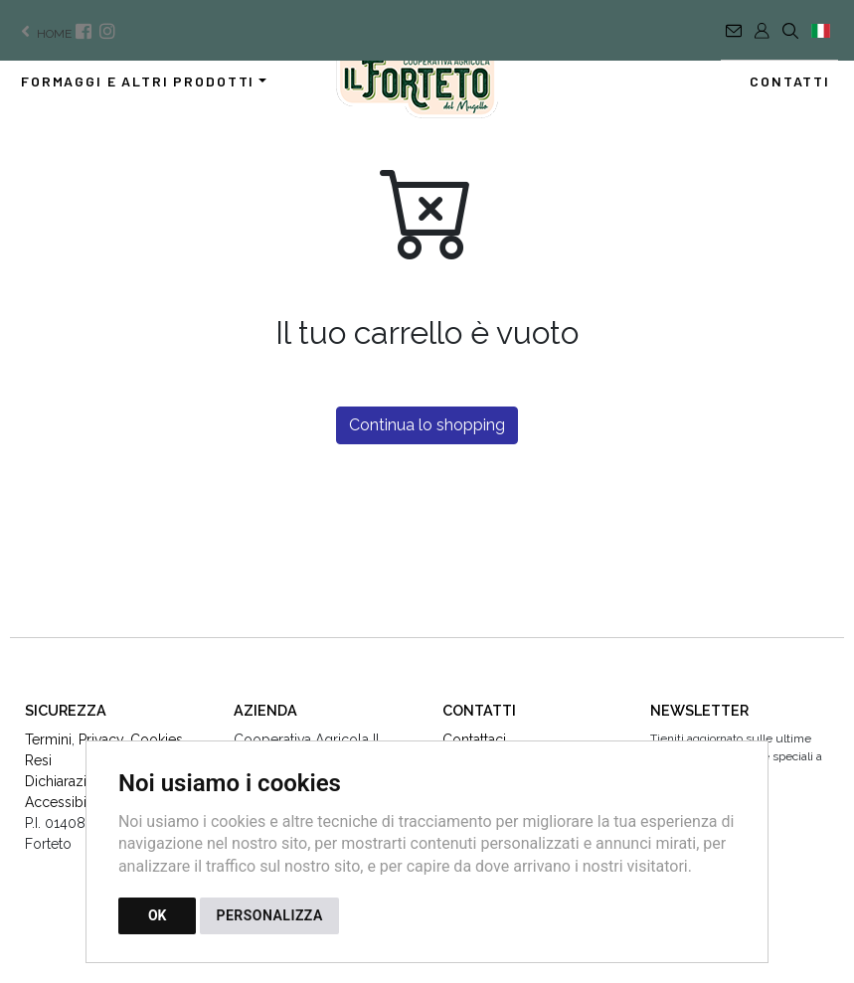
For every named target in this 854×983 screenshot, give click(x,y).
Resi (38, 760)
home (44, 34)
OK (157, 915)
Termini (48, 739)
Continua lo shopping (427, 424)
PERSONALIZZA (269, 915)
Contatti (790, 81)
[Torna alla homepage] (427, 84)
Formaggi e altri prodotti (138, 81)
